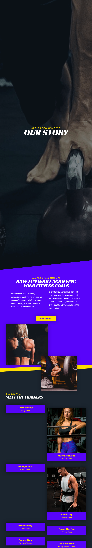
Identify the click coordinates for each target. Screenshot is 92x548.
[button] (46, 318)
